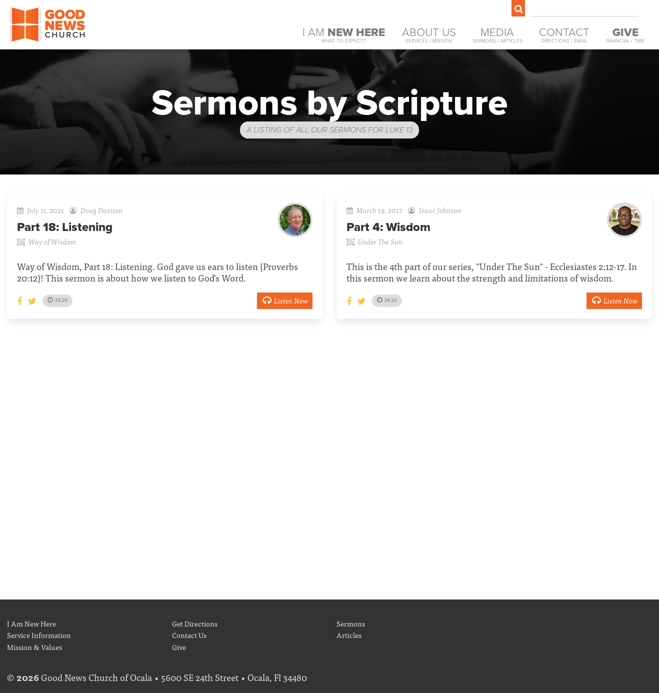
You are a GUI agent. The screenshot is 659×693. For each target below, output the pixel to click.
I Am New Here (31, 623)
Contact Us (189, 634)
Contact (564, 35)
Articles (349, 634)
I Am (343, 35)
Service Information (39, 634)
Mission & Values (34, 646)
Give (179, 646)
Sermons (350, 623)
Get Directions (195, 623)
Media (497, 35)
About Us (429, 35)
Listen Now (285, 300)
